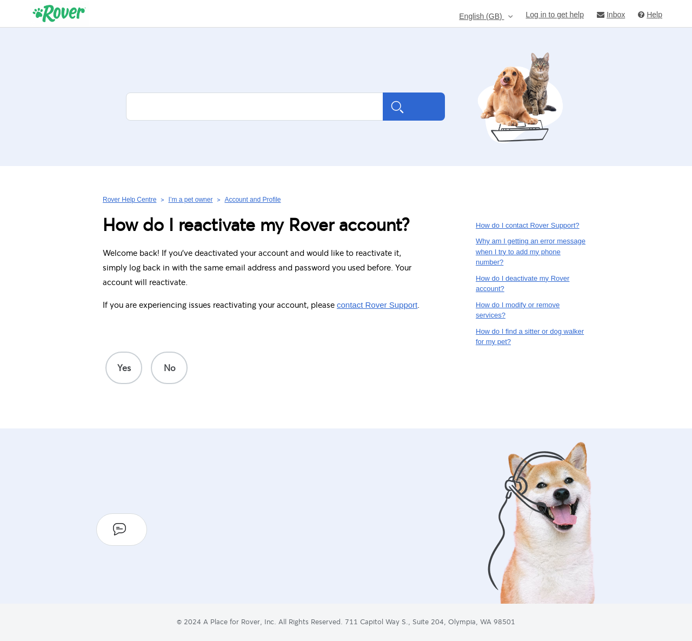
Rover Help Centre (129, 199)
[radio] (123, 368)
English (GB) (481, 16)
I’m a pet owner (190, 199)
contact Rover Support (377, 304)
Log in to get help (555, 14)
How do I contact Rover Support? (528, 225)
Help (650, 14)
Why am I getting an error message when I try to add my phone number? (530, 251)
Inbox (611, 14)
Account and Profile (252, 199)
